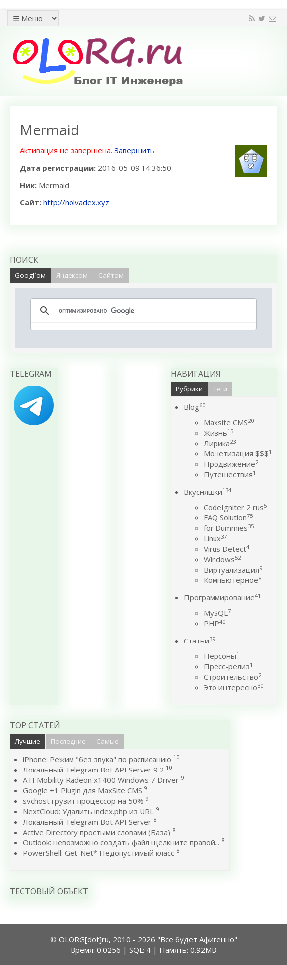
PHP (214, 623)
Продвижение (231, 464)
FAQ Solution (228, 517)
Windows (222, 559)
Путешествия (230, 474)
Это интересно (233, 687)
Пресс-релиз (228, 666)
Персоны (221, 656)
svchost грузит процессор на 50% (83, 801)
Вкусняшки (207, 492)
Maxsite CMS (229, 422)
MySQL (217, 613)
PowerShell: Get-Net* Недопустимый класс (98, 853)
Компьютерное (232, 580)
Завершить (134, 150)
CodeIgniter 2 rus (235, 507)
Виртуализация (233, 570)
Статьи (199, 640)
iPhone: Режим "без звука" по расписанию (98, 759)
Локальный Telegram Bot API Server (87, 822)
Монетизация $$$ (238, 453)
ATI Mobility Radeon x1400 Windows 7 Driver (101, 780)
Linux (215, 538)
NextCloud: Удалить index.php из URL (88, 811)
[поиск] (142, 311)
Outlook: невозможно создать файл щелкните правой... (121, 842)
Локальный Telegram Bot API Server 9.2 (93, 769)
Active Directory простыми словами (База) (96, 832)
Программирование (222, 597)
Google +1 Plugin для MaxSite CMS (82, 790)
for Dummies (229, 528)
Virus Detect (226, 549)
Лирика (220, 443)
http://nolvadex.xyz (76, 202)
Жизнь (218, 433)
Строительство (232, 677)
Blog (194, 407)
